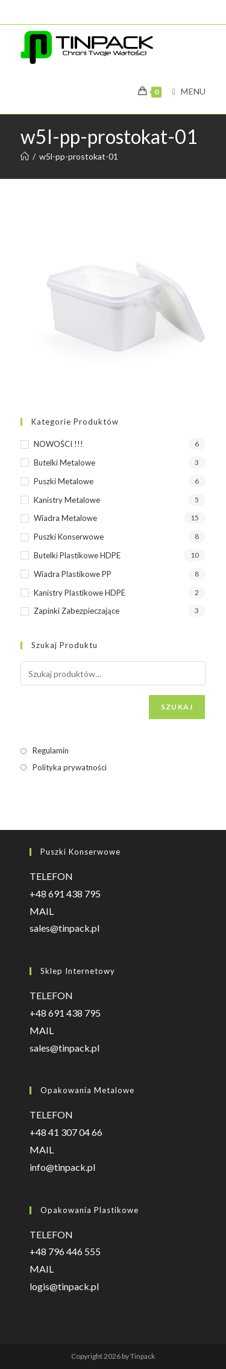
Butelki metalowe (64, 462)
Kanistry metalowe (67, 500)
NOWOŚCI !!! (58, 444)
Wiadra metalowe (65, 518)
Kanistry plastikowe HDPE (79, 592)
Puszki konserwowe (69, 536)
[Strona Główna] (24, 156)
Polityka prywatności (70, 767)
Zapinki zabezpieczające (76, 611)
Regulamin (51, 750)
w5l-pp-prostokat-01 (78, 156)
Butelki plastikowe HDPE (77, 555)
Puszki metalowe (63, 481)
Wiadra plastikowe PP (72, 574)
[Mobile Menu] (184, 91)
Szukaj (177, 706)
